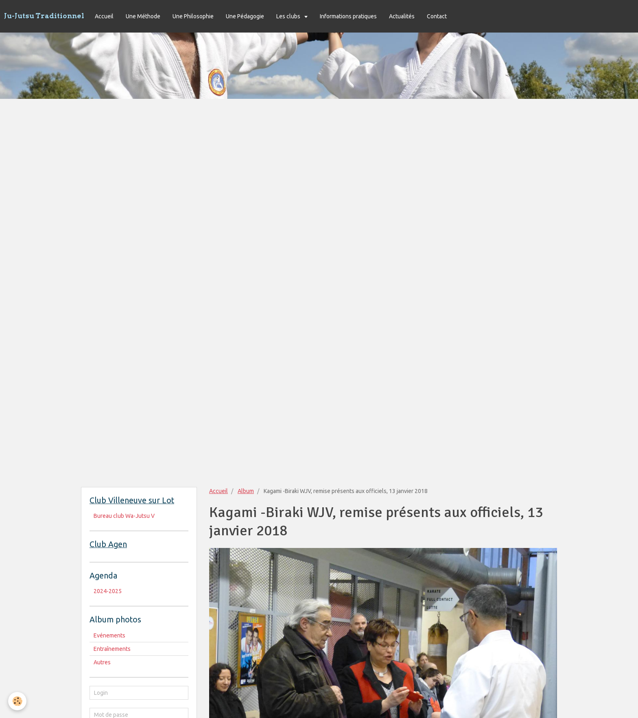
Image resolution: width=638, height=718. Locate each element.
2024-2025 (108, 591)
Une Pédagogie (245, 16)
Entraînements (112, 649)
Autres (102, 662)
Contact (437, 16)
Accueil (104, 16)
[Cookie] (17, 701)
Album (246, 491)
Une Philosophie (193, 16)
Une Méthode (143, 16)
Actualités (402, 16)
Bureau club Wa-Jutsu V (124, 516)
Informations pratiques (348, 16)
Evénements (109, 635)
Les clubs (289, 16)
